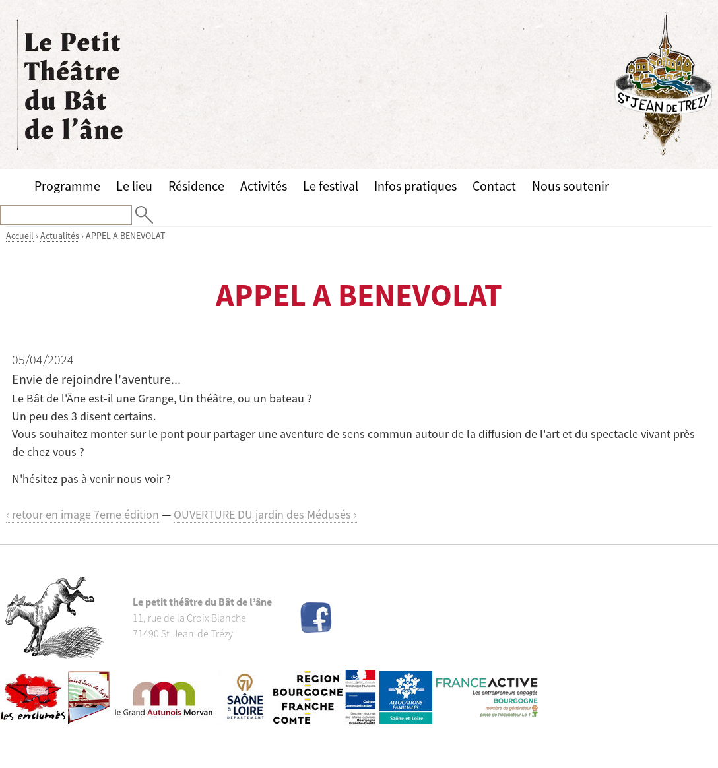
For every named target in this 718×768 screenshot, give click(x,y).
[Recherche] (66, 215)
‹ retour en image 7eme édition (82, 514)
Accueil (20, 235)
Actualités (59, 235)
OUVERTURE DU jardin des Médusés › (265, 514)
